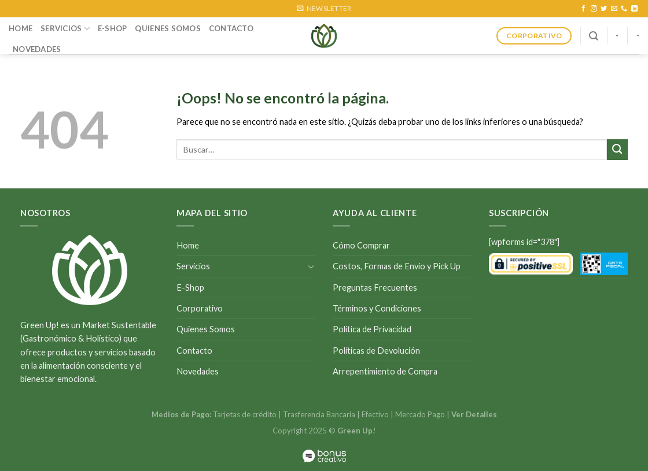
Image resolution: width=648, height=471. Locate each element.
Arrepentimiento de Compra (385, 371)
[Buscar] (593, 36)
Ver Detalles (474, 414)
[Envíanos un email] (614, 8)
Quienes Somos (167, 28)
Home (20, 28)
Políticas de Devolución (376, 350)
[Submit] (617, 149)
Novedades (37, 49)
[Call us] (624, 8)
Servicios (65, 28)
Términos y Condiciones (377, 308)
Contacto (231, 28)
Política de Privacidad (372, 329)
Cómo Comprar (361, 245)
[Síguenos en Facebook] (583, 8)
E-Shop (112, 28)
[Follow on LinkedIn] (634, 8)
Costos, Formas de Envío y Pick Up (397, 266)
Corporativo (199, 308)
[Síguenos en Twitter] (604, 8)
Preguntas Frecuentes (375, 287)
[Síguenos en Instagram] (594, 8)
